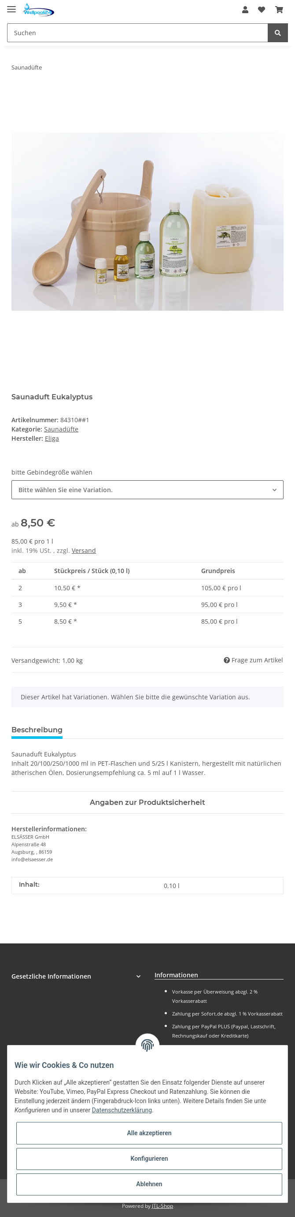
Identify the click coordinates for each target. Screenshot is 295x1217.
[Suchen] (137, 32)
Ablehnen (149, 1184)
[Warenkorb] (279, 9)
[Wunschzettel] (261, 9)
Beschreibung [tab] (37, 730)
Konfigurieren (149, 1158)
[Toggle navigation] (11, 5)
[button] (245, 9)
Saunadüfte (61, 429)
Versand (84, 550)
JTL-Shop (162, 1206)
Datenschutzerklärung (122, 1110)
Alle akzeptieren (149, 1133)
